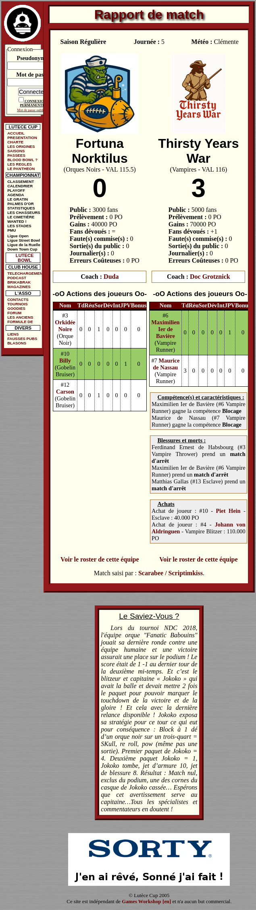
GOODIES (16, 308)
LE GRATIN (17, 199)
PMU (11, 230)
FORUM (14, 313)
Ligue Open (18, 236)
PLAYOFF (16, 190)
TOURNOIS (17, 304)
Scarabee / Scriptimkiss (170, 573)
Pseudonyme (32, 58)
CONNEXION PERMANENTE (33, 103)
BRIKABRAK (19, 282)
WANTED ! (16, 221)
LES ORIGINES (21, 146)
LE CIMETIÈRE (20, 217)
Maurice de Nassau (166, 364)
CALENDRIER (20, 186)
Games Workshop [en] (146, 901)
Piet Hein (228, 511)
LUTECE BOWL (25, 258)
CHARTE (15, 142)
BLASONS (16, 343)
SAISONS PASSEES (16, 153)
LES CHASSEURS (23, 212)
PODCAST (16, 278)
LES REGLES (19, 164)
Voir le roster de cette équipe (99, 559)
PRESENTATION (22, 137)
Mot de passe (32, 74)
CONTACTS (18, 299)
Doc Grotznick (210, 276)
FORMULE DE (20, 321)
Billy (65, 360)
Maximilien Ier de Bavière (165, 329)
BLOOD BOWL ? (22, 160)
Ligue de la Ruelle (23, 245)
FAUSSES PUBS (22, 338)
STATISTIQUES (21, 208)
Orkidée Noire (65, 325)
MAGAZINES (19, 286)
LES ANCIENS (20, 317)
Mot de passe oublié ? (32, 110)
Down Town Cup (22, 249)
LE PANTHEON (21, 168)
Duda (111, 276)
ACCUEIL (16, 133)
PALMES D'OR (20, 203)
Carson (65, 391)
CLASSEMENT (20, 181)
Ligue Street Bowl (23, 240)
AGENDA (15, 195)
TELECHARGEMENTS (24, 273)
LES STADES (19, 226)
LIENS (13, 334)
